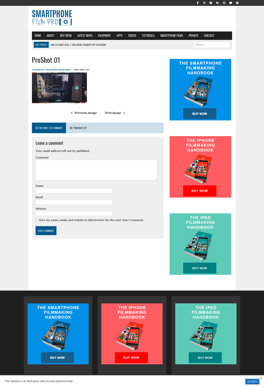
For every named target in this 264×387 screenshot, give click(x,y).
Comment (34, 157)
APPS (111, 35)
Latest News (76, 35)
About (42, 35)
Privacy (185, 35)
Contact (201, 35)
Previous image (81, 113)
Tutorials (140, 35)
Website (32, 209)
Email (31, 197)
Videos (124, 35)
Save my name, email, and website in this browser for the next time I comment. (83, 220)
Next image (112, 113)
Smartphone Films (163, 35)
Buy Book (58, 35)
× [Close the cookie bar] (261, 378)
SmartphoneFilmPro (50, 69)
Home (30, 35)
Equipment (96, 35)
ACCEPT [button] (252, 381)
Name (31, 186)
